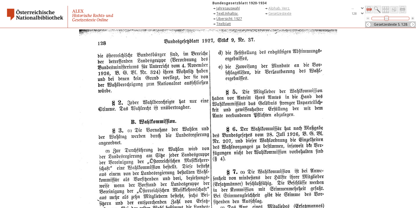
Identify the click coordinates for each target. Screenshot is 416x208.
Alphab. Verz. (279, 8)
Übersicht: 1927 (229, 18)
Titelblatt (223, 23)
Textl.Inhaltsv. (227, 13)
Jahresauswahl (228, 8)
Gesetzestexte (279, 13)
